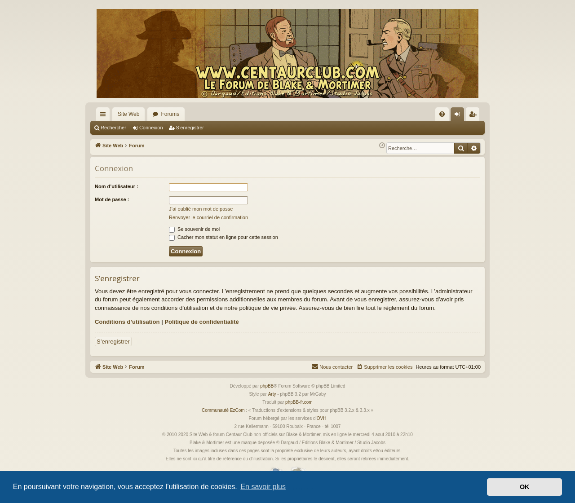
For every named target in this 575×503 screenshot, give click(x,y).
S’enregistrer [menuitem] (474, 116)
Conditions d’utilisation (127, 321)
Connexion (151, 127)
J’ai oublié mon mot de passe (201, 209)
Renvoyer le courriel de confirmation (208, 217)
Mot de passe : (112, 199)
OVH (322, 418)
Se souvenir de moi (194, 229)
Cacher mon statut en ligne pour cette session (223, 237)
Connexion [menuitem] (459, 116)
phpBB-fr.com (299, 402)
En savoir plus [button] (263, 486)
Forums (170, 114)
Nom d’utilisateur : (116, 186)
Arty (272, 394)
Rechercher (113, 127)
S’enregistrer (190, 127)
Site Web (128, 114)
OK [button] (525, 486)
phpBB (267, 386)
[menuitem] (442, 114)
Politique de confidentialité (201, 321)
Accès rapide (105, 116)
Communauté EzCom (223, 410)
